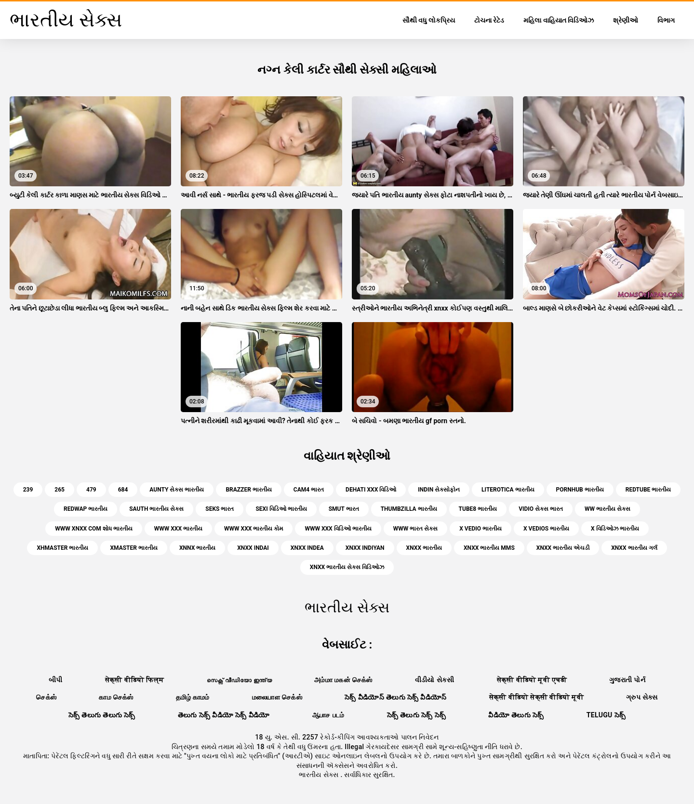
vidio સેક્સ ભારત (541, 509)
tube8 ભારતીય (478, 509)
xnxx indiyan (365, 548)
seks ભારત (219, 509)
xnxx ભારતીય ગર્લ (634, 548)
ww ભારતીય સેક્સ (607, 509)
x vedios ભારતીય (546, 528)
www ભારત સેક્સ (415, 528)
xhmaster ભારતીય (62, 548)
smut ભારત (344, 509)
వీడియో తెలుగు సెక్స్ (516, 715)
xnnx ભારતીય (197, 548)
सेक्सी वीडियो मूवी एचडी (532, 680)
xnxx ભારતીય (424, 548)
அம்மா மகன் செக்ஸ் (343, 680)
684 (123, 489)
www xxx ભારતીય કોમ (253, 528)
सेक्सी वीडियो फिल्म (134, 680)
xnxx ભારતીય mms (489, 548)
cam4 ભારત (309, 489)
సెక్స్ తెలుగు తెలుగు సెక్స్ (101, 715)
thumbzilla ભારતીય (409, 509)
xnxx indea (307, 548)
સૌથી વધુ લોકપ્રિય (428, 20)
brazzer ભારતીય (248, 489)
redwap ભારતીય (85, 509)
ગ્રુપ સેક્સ (642, 697)
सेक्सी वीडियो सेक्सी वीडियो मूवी (536, 697)
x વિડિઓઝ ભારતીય (615, 528)
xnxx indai (253, 548)
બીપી (56, 680)
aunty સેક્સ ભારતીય (176, 489)
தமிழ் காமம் (193, 697)
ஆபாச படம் (328, 715)
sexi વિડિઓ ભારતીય (281, 509)
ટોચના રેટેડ (489, 20)
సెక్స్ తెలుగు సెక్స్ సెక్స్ (416, 715)
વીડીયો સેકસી (434, 680)
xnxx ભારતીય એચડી (562, 548)
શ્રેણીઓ (625, 20)
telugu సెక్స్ (606, 715)
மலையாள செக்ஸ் (277, 697)
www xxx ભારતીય (178, 528)
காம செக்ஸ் (116, 697)
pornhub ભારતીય (580, 489)
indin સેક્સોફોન (439, 489)
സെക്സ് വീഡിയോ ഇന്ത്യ (239, 680)
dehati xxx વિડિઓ (371, 489)
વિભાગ (666, 20)
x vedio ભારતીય (480, 528)
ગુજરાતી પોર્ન (627, 680)
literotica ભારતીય (507, 489)
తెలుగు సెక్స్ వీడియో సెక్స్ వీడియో (224, 715)
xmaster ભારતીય (134, 548)
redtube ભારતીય (648, 489)
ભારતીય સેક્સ (319, 774)
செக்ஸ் (46, 697)
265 (59, 489)
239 (28, 489)
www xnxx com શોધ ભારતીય (93, 528)
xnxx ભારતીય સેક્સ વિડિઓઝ (347, 567)
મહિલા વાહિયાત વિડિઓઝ (558, 20)
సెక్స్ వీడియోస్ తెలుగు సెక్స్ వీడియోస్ (396, 697)
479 (91, 489)
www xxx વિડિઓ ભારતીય (338, 528)
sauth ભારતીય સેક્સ (156, 509)
